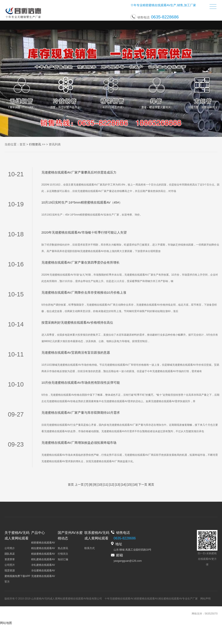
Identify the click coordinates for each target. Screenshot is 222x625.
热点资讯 (63, 548)
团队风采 (10, 553)
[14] (123, 484)
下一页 (142, 484)
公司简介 (10, 548)
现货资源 (10, 570)
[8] (91, 484)
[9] (95, 484)
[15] (129, 484)
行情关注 (63, 553)
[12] (111, 484)
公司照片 (10, 564)
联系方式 (89, 548)
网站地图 (6, 623)
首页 (23, 144)
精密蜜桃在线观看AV (156, 6)
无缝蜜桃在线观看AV (43, 576)
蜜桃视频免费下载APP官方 (17, 579)
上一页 (79, 484)
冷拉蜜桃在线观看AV (43, 570)
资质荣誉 (10, 559)
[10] (99, 484)
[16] (134, 484)
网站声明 (205, 598)
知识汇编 (63, 559)
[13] (117, 484)
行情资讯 (35, 144)
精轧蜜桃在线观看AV (43, 559)
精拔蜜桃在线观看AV (43, 553)
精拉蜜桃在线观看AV (43, 548)
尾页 (151, 484)
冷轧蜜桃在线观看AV (43, 564)
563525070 (211, 613)
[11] (105, 484)
